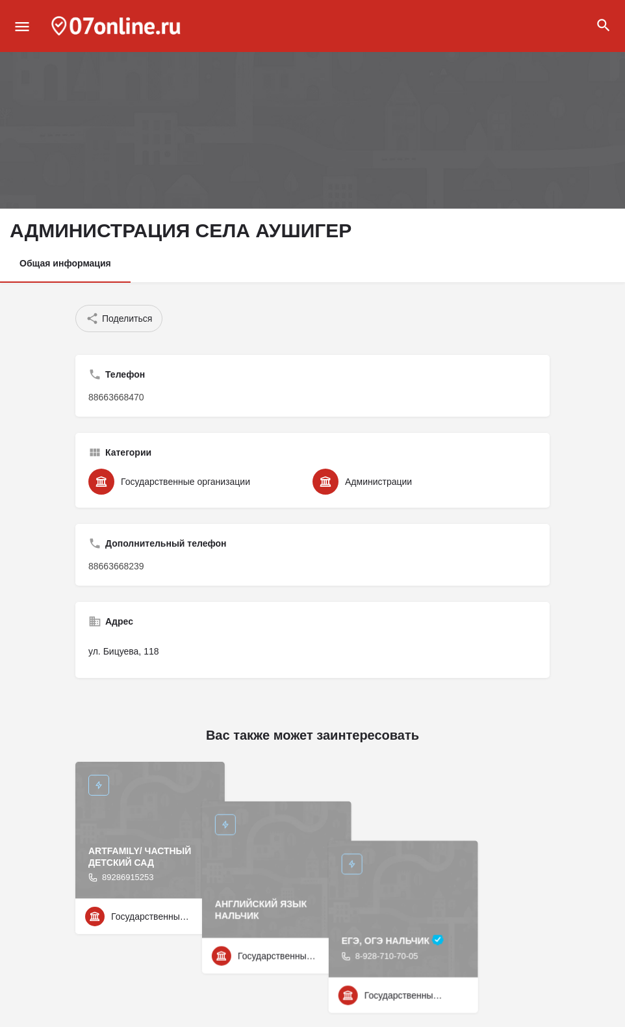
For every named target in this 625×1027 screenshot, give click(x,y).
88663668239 (116, 566)
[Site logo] (118, 26)
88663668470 (116, 397)
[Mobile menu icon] (22, 26)
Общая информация (65, 263)
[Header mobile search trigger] (603, 25)
